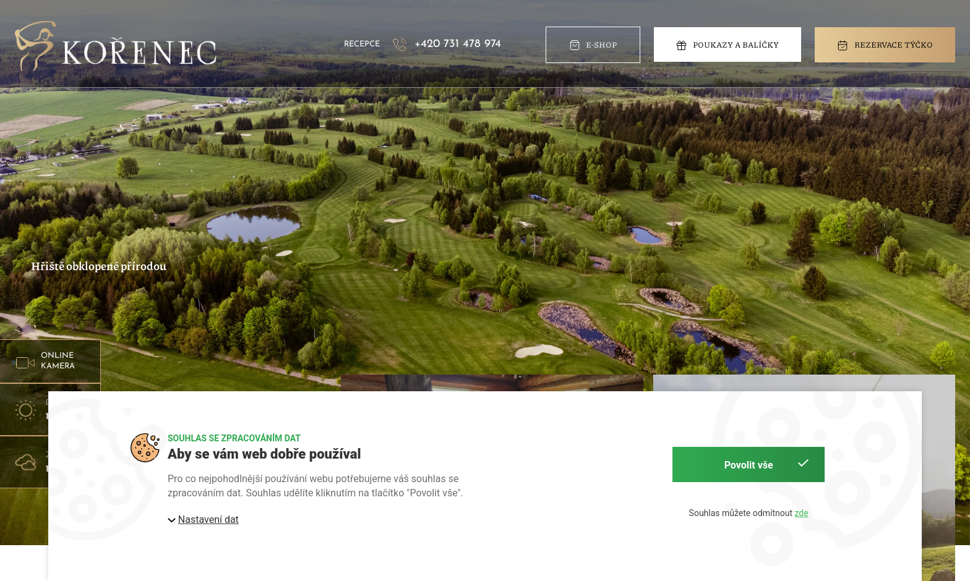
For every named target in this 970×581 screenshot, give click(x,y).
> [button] (48, 361)
